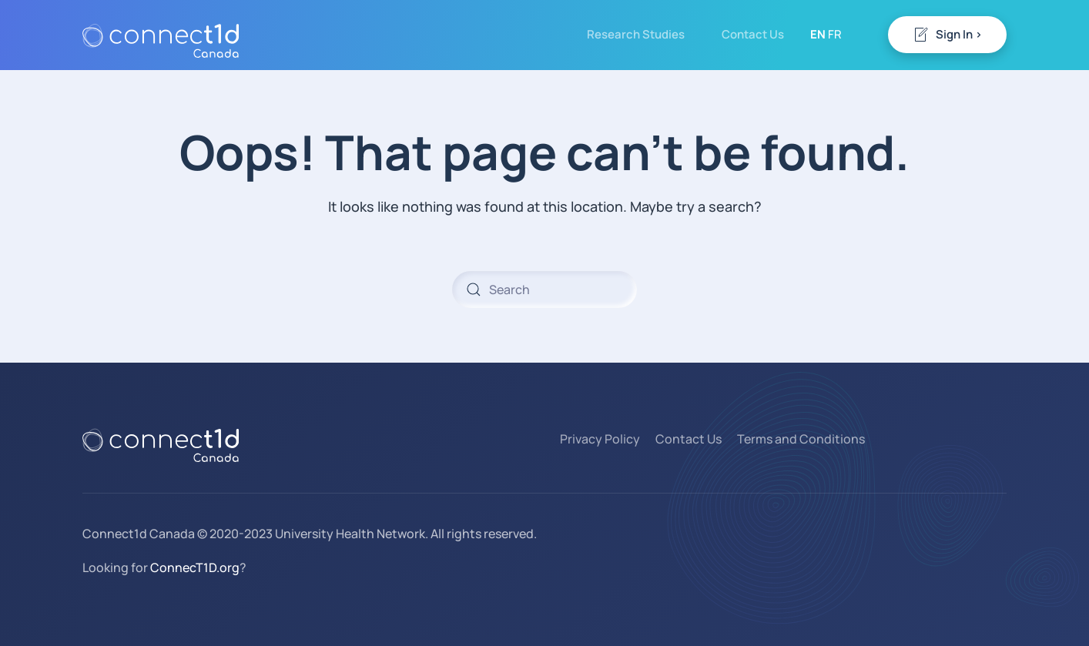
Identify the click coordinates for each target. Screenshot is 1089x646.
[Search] (544, 289)
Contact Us (753, 34)
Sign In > (947, 34)
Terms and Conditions (801, 438)
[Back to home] (160, 34)
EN (818, 34)
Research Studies (636, 34)
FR (835, 34)
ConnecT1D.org (195, 567)
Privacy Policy (600, 438)
